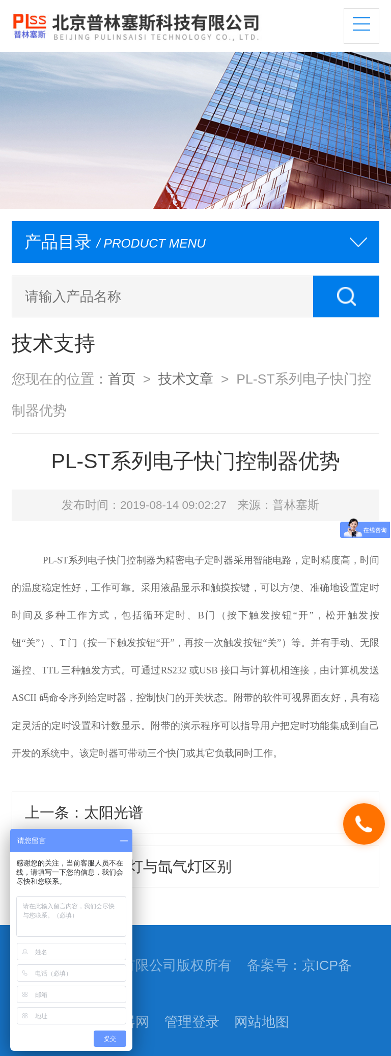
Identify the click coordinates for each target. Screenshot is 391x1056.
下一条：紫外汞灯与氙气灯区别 (128, 866)
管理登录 (191, 1022)
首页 (121, 379)
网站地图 (261, 1022)
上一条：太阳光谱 (84, 812)
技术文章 (185, 379)
